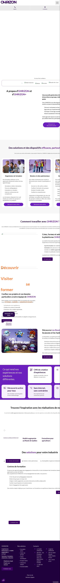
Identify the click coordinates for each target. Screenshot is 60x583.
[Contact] (9, 314)
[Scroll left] (4, 461)
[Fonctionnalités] (9, 324)
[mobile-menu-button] (57, 3)
